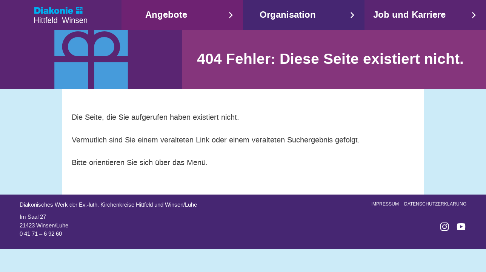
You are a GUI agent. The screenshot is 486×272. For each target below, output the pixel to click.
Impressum (385, 204)
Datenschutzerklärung (435, 204)
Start (61, 15)
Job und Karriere (409, 15)
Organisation (288, 15)
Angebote (166, 15)
